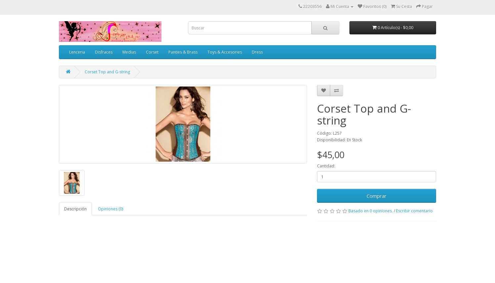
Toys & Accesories (224, 52)
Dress (257, 52)
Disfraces (103, 52)
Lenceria (77, 52)
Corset (152, 52)
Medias (129, 52)
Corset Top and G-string (107, 72)
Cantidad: (326, 166)
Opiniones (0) (110, 209)
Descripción (75, 209)
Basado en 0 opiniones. (370, 211)
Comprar (376, 196)
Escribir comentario (414, 211)
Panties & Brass (183, 52)
